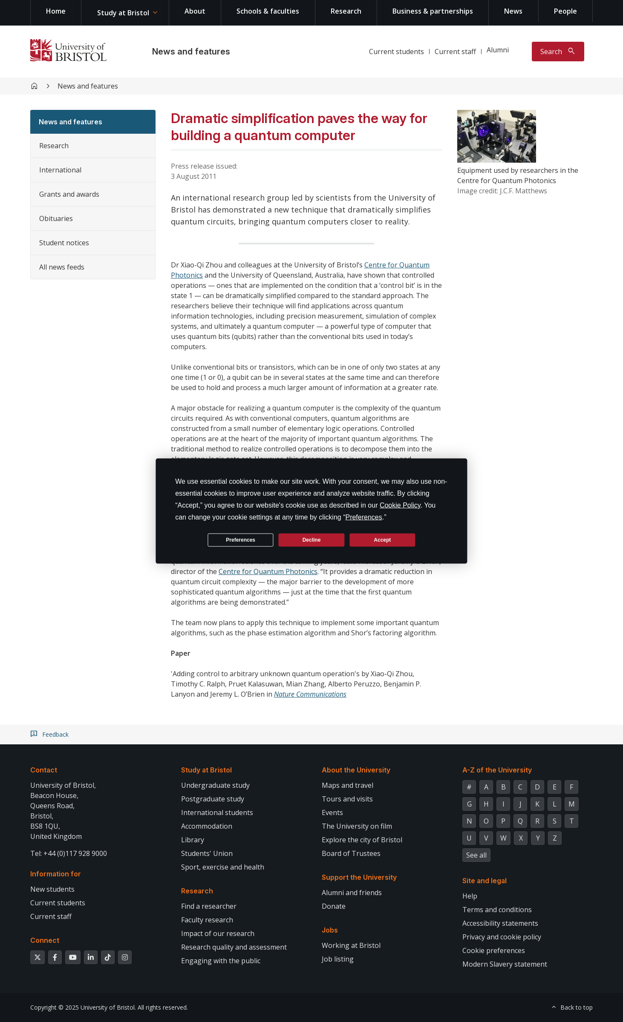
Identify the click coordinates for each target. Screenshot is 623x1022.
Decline (312, 540)
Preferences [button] (363, 517)
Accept (382, 540)
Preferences (240, 540)
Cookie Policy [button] (400, 505)
